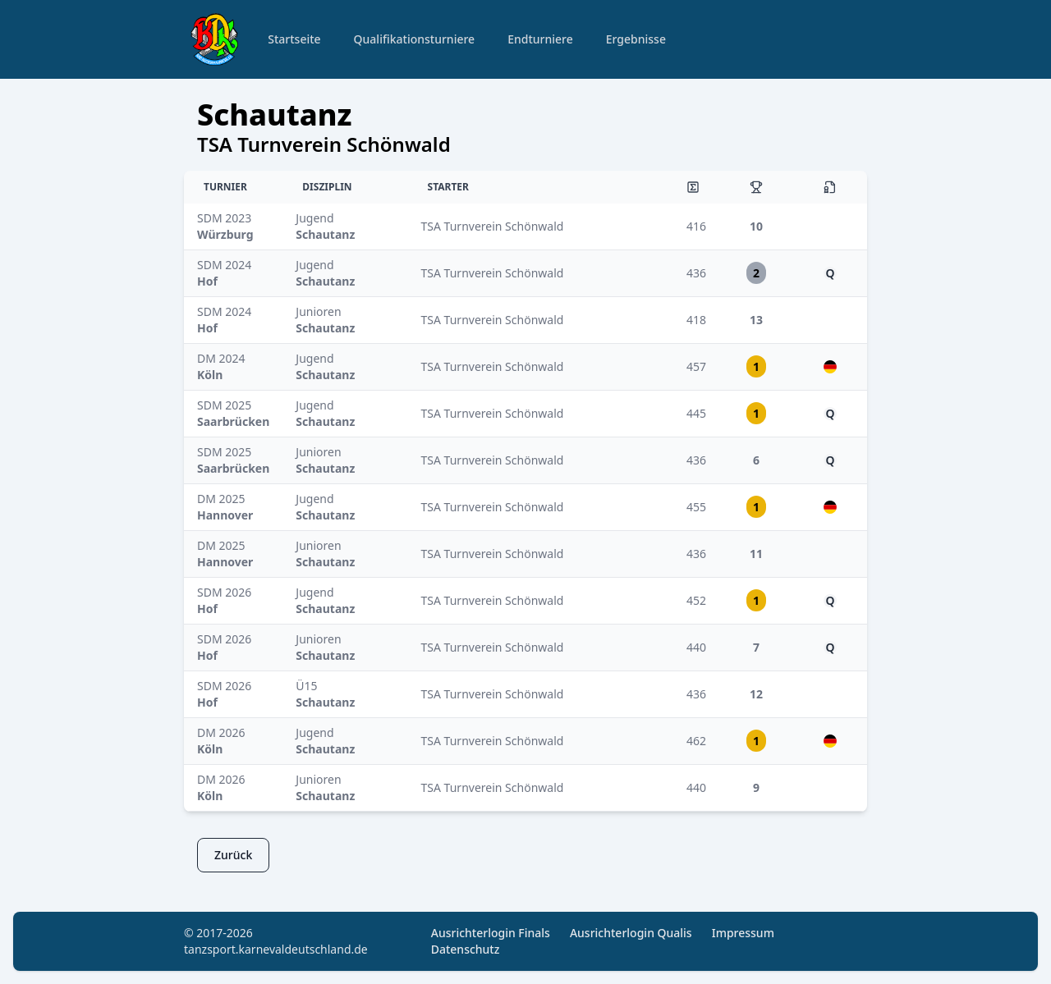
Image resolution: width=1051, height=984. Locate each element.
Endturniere (540, 39)
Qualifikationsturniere (414, 39)
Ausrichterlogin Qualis (631, 933)
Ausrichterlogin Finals (490, 933)
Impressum (743, 933)
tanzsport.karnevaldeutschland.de (276, 949)
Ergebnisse (636, 39)
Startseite (294, 39)
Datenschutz (465, 949)
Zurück (233, 855)
